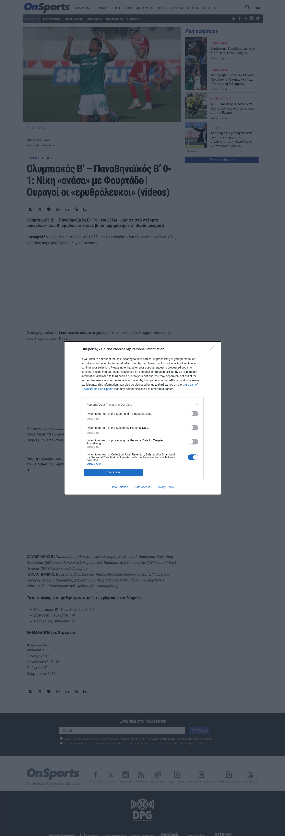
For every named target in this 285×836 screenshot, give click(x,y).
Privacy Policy (165, 487)
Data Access (142, 487)
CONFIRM (113, 472)
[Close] (213, 349)
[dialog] (142, 418)
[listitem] (142, 405)
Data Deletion (119, 487)
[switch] (193, 413)
